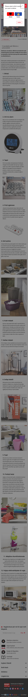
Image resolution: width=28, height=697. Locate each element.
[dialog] (14, 348)
